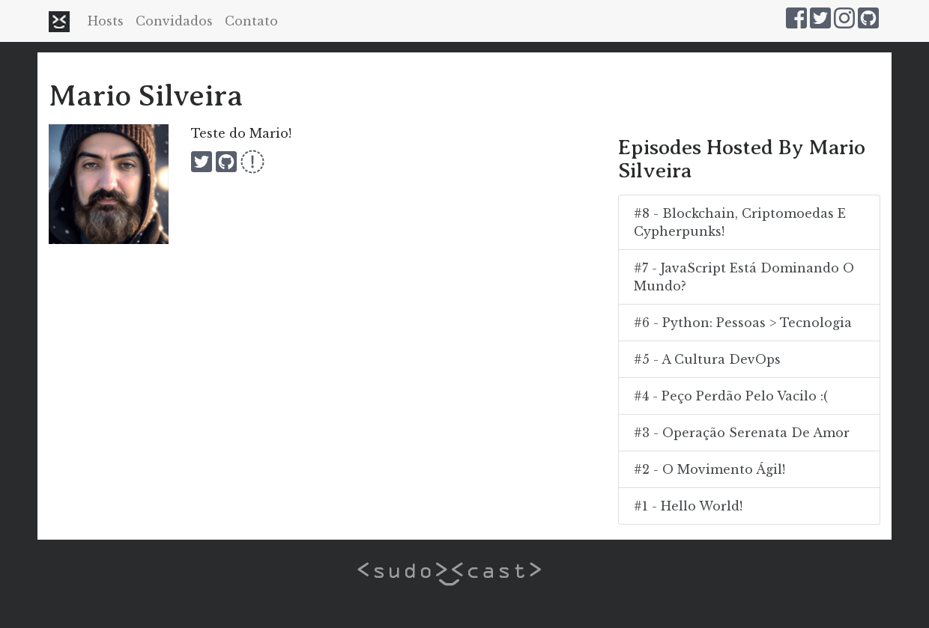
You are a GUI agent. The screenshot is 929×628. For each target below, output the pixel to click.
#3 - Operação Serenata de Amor (742, 432)
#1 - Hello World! (688, 506)
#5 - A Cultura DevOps (707, 359)
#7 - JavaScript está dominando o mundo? (744, 276)
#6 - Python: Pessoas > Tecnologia (743, 322)
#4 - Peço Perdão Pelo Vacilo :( (731, 395)
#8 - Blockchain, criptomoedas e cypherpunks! (740, 222)
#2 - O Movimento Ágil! (709, 469)
